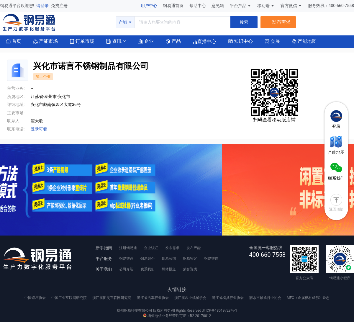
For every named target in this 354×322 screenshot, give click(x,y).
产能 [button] (125, 22)
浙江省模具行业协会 (228, 298)
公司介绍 (126, 269)
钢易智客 (190, 258)
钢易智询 (169, 258)
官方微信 (291, 5)
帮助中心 (198, 5)
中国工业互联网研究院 (69, 298)
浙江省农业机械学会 (190, 298)
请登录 (43, 5)
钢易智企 (147, 258)
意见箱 (218, 5)
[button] (114, 41)
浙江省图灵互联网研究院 (112, 298)
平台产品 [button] (238, 5)
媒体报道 (169, 269)
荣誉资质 (190, 269)
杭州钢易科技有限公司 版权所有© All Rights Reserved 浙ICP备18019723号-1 (177, 310)
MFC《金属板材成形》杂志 (308, 298)
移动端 (266, 5)
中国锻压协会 (35, 298)
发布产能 (193, 248)
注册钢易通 (128, 248)
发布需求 (172, 248)
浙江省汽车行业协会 (153, 298)
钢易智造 (211, 258)
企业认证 (151, 248)
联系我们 (147, 269)
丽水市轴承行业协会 (265, 298)
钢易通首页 (173, 5)
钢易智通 (126, 258)
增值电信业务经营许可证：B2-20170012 (177, 316)
